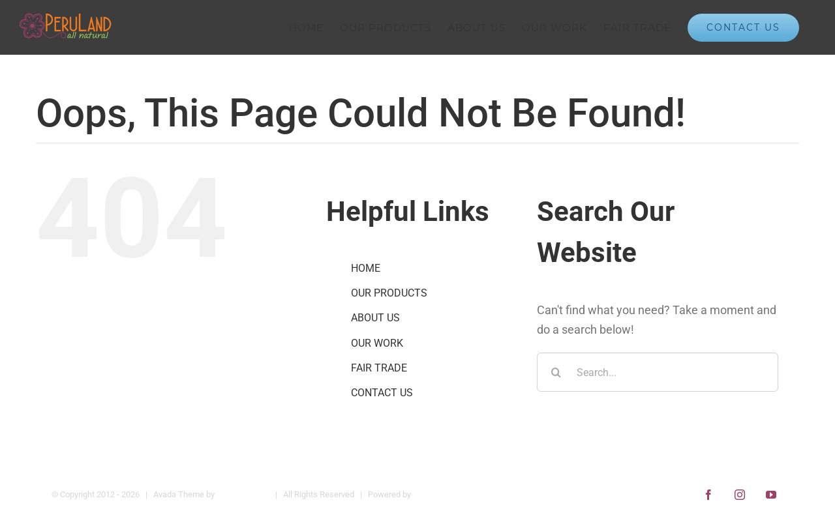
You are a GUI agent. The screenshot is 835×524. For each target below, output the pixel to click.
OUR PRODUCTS (389, 293)
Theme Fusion (243, 494)
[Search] (556, 372)
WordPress (433, 494)
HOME (365, 268)
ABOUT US (375, 318)
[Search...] (657, 372)
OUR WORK (377, 343)
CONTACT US (382, 392)
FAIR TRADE (379, 368)
